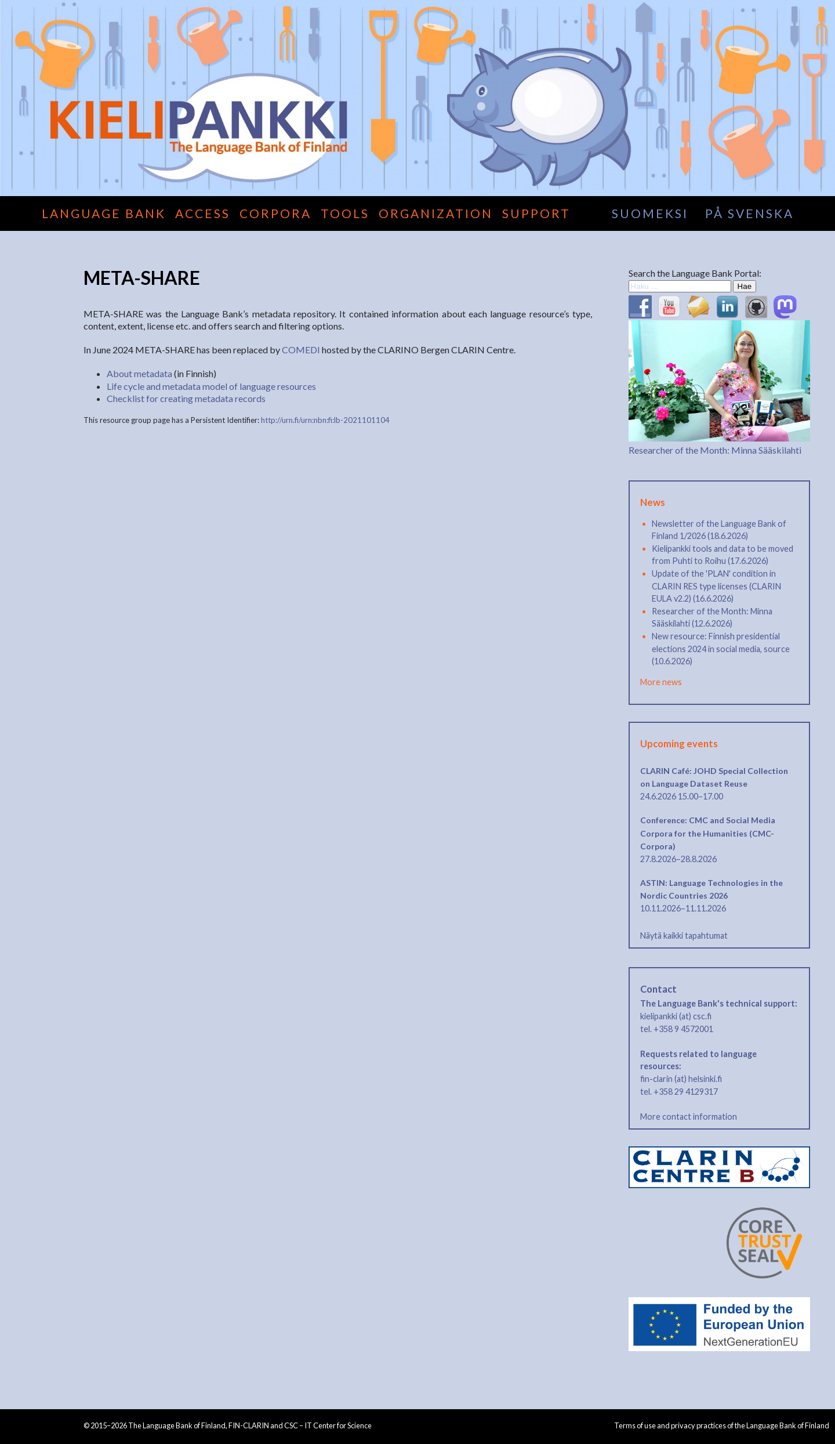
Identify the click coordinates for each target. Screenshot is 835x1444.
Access (202, 213)
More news (661, 682)
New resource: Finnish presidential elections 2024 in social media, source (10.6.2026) (721, 648)
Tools (345, 213)
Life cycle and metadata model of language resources (211, 386)
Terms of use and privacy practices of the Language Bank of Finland (721, 1425)
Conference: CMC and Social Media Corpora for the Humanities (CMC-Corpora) (707, 833)
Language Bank (104, 213)
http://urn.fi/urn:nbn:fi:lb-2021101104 (325, 420)
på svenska (749, 213)
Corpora (275, 213)
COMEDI (301, 349)
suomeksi (650, 213)
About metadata (139, 373)
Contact (658, 989)
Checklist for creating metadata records (186, 398)
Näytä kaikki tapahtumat (684, 935)
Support (536, 213)
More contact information (688, 1116)
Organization (436, 213)
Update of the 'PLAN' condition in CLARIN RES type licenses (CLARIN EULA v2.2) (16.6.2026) (716, 586)
